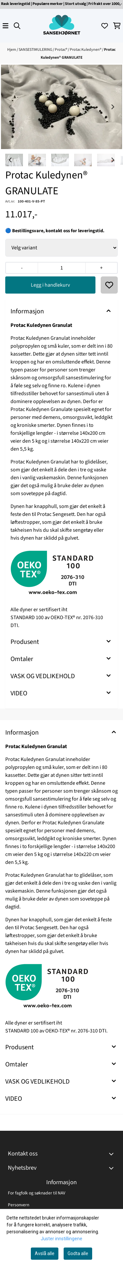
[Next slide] (112, 107)
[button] (109, 285)
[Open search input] (17, 25)
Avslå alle (44, 1253)
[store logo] (61, 26)
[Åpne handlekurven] (117, 26)
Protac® (61, 49)
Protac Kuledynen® (86, 49)
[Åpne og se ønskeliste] (105, 26)
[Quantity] (61, 268)
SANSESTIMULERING (36, 49)
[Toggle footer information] (112, 1153)
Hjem (12, 49)
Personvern (18, 1205)
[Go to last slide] (10, 160)
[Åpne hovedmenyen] (5, 26)
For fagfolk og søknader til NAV (36, 1193)
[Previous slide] (10, 107)
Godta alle (78, 1253)
